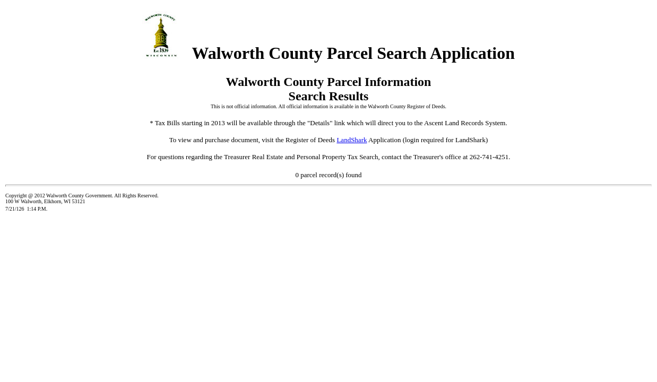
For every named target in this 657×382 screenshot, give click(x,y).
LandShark (351, 140)
